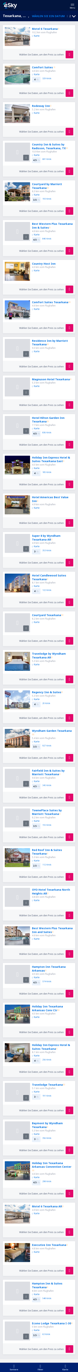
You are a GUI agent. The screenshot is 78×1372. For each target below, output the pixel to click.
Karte (35, 35)
